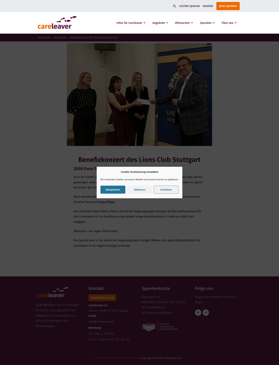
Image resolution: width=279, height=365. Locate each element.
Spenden (206, 23)
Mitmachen (182, 23)
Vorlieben (166, 189)
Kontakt (208, 6)
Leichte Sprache (189, 6)
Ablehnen (139, 189)
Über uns (227, 23)
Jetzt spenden (228, 6)
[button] (174, 6)
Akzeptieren (113, 189)
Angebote (158, 23)
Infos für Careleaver (129, 23)
